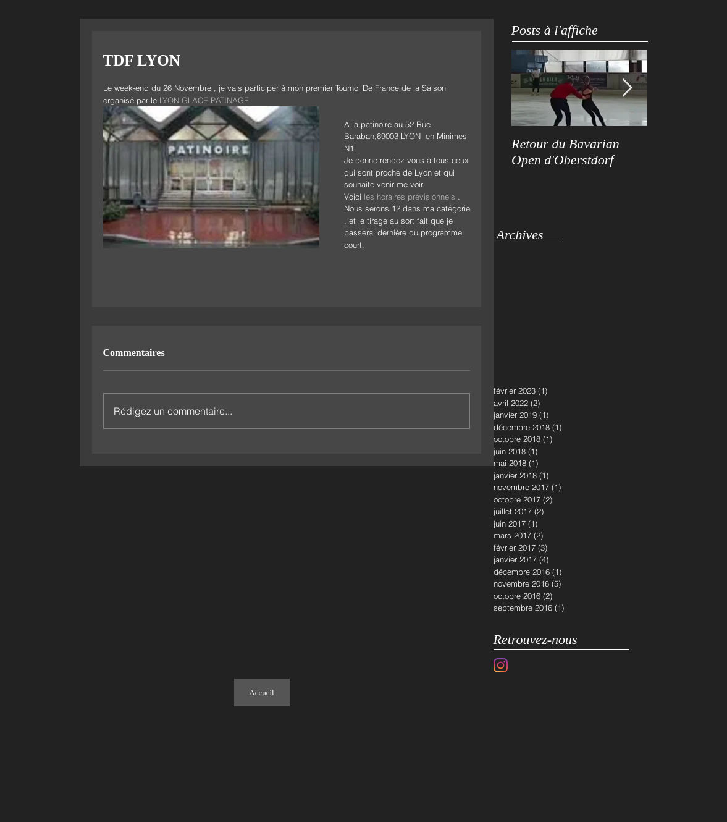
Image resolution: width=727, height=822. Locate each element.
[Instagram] (501, 665)
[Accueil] (262, 692)
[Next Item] (627, 88)
